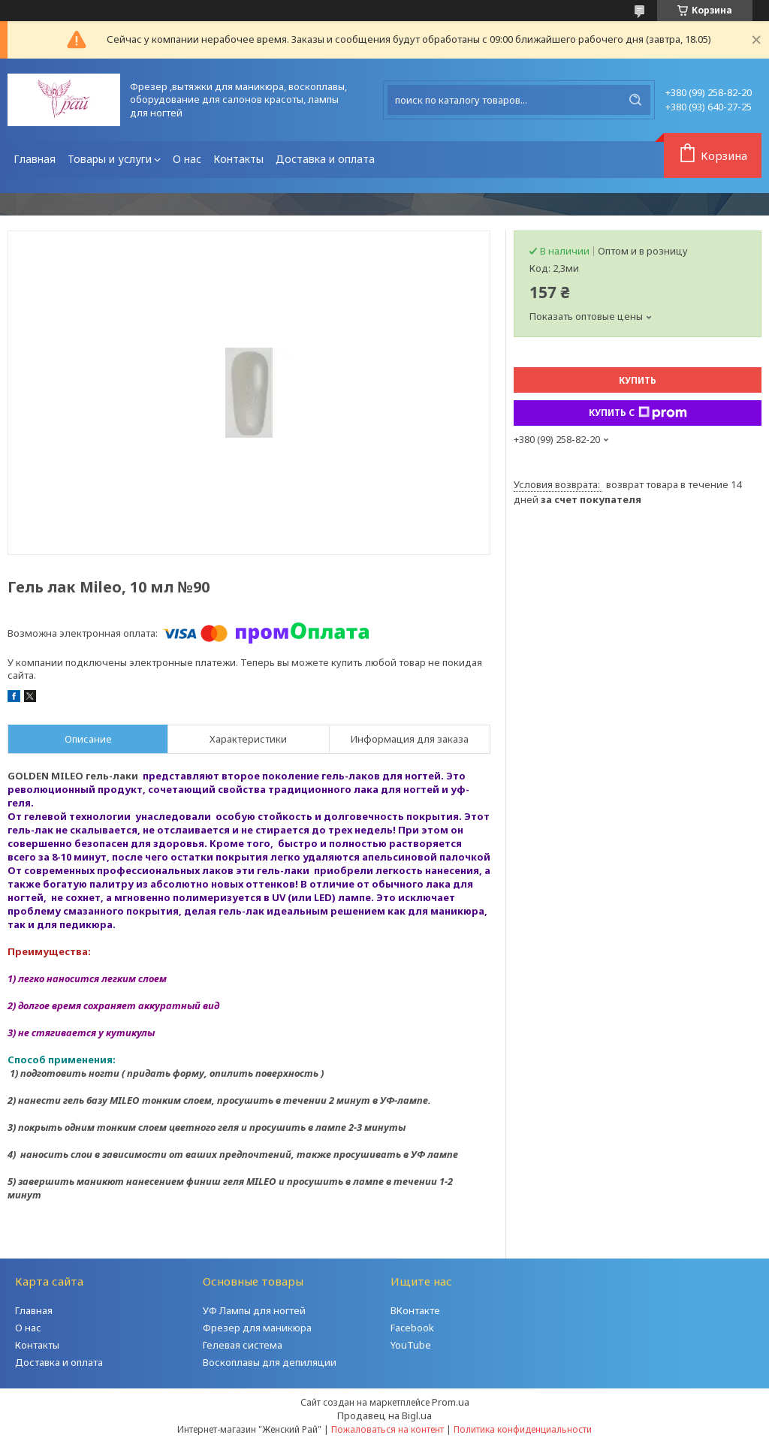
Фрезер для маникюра (257, 1327)
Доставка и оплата (325, 159)
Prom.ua (450, 1402)
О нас (187, 159)
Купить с (638, 413)
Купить (637, 380)
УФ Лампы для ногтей (254, 1310)
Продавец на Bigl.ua (384, 1415)
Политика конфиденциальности (523, 1429)
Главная (35, 159)
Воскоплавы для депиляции (269, 1362)
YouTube (411, 1345)
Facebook (412, 1327)
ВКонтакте (415, 1310)
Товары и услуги (110, 159)
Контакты (238, 159)
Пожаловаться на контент (387, 1429)
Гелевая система (242, 1345)
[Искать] (635, 100)
